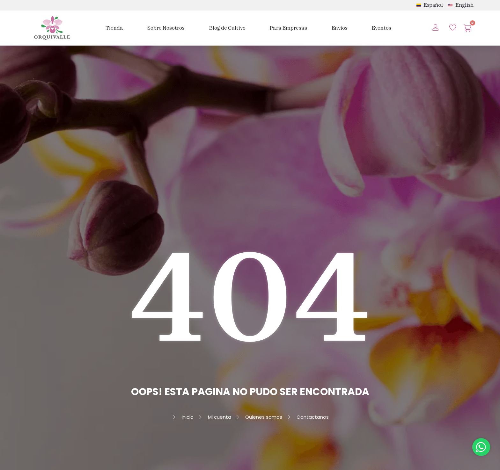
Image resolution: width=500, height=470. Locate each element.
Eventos (381, 28)
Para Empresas (288, 28)
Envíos (340, 28)
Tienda (114, 28)
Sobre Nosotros (166, 28)
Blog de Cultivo (227, 28)
